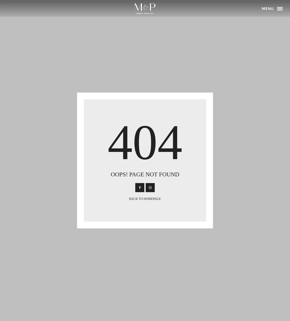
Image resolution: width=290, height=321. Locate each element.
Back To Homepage (145, 199)
